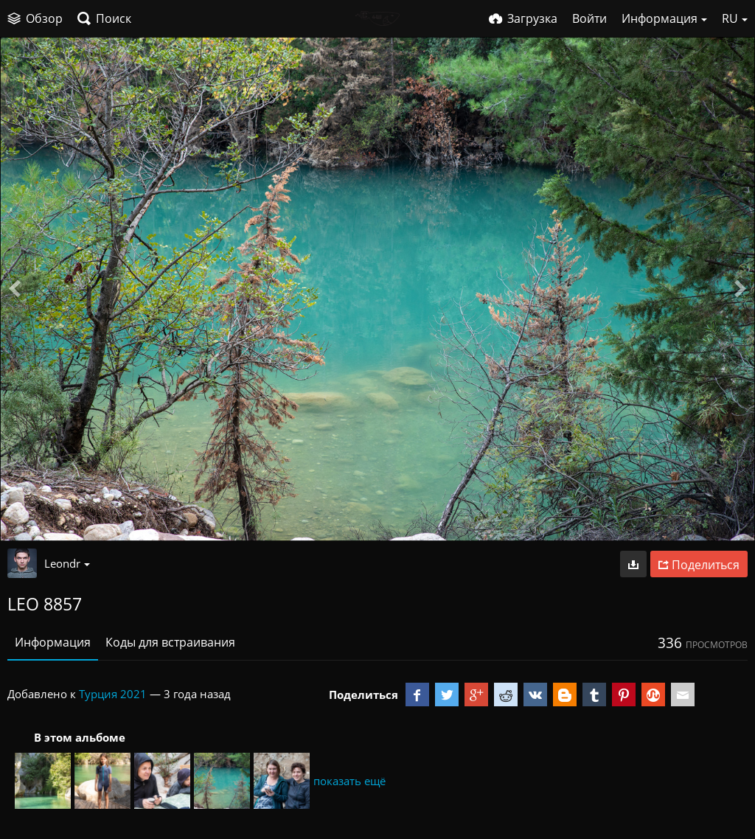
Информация (53, 642)
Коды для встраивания (170, 642)
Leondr (67, 563)
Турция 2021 (113, 693)
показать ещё (349, 780)
